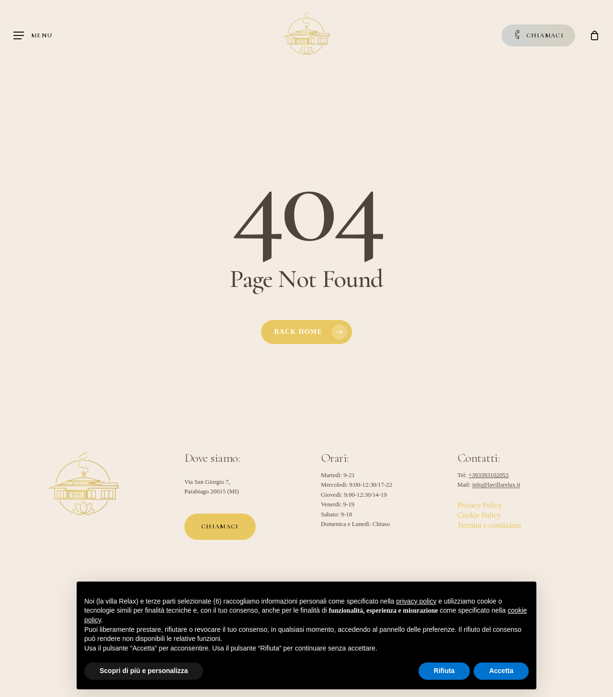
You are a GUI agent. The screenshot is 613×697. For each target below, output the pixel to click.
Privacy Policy (479, 505)
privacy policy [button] (416, 601)
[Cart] (594, 35)
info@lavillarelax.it (496, 484)
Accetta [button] (501, 670)
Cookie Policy (479, 515)
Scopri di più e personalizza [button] (144, 670)
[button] (32, 36)
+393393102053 (488, 475)
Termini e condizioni (489, 525)
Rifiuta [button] (444, 670)
